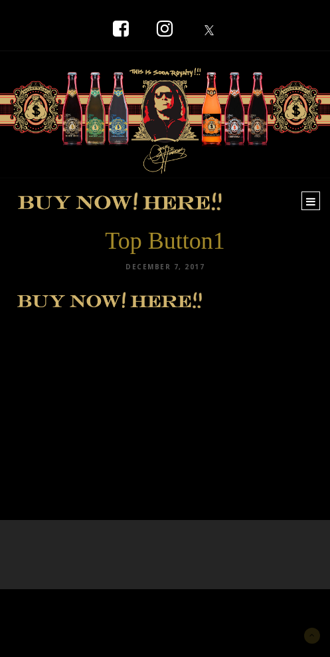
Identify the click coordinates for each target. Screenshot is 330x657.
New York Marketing (74, 608)
